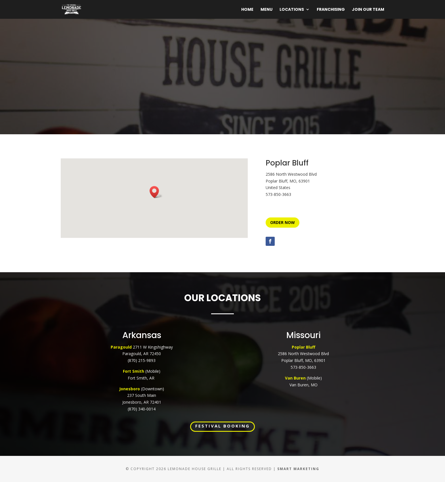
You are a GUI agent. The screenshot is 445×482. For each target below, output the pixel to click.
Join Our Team (368, 9)
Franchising (331, 9)
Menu (266, 9)
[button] (156, 192)
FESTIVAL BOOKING (222, 426)
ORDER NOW (282, 222)
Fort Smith (134, 371)
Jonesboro (129, 388)
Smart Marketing (298, 468)
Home (247, 9)
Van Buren (295, 378)
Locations (292, 9)
